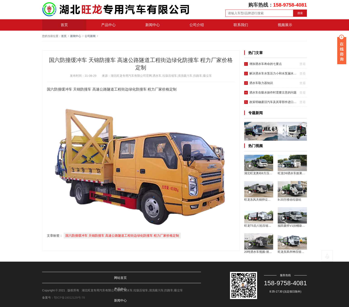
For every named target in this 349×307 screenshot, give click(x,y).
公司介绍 (196, 25)
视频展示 (285, 25)
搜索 (300, 13)
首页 (64, 25)
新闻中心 (152, 25)
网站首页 (54, 278)
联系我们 (241, 25)
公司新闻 (90, 36)
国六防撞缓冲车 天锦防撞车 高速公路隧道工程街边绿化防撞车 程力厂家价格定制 (122, 235)
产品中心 (108, 25)
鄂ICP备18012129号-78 (69, 297)
